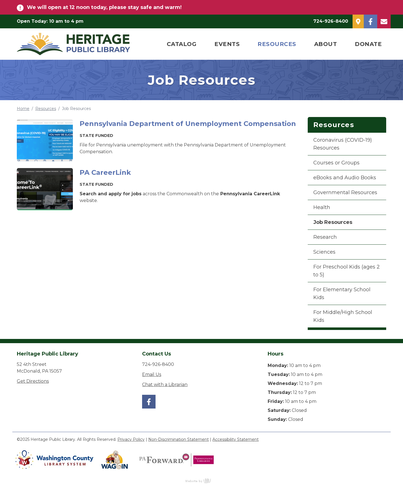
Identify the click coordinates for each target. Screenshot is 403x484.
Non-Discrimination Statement (178, 439)
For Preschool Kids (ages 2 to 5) (346, 271)
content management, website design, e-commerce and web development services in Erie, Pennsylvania (201, 480)
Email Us (151, 374)
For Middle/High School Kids (342, 316)
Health (321, 207)
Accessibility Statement (235, 439)
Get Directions (33, 381)
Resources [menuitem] (277, 44)
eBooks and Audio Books (344, 178)
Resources (45, 108)
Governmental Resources (345, 192)
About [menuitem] (325, 44)
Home (23, 108)
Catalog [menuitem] (182, 44)
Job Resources (332, 222)
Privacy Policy (131, 439)
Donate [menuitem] (368, 44)
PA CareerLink (105, 172)
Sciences (324, 252)
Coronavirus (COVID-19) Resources (342, 144)
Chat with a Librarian (164, 384)
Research (325, 237)
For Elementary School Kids (341, 293)
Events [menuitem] (227, 44)
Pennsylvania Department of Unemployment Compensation (188, 124)
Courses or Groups (336, 163)
